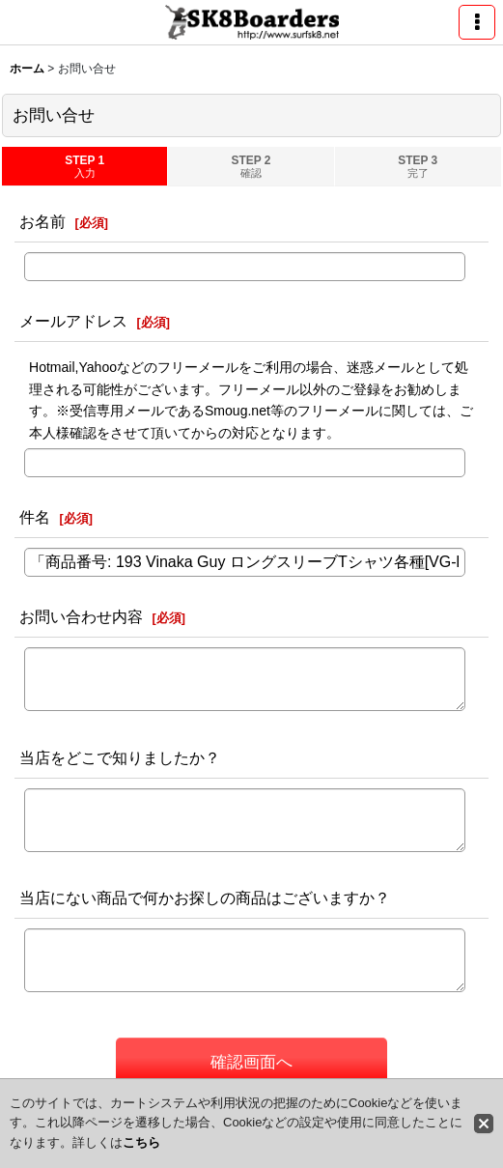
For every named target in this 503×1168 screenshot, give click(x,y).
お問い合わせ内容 (81, 616)
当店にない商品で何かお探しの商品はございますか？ (204, 897)
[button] (477, 22)
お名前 (42, 221)
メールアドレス (73, 320)
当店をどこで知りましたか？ (119, 757)
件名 (34, 517)
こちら (141, 1142)
